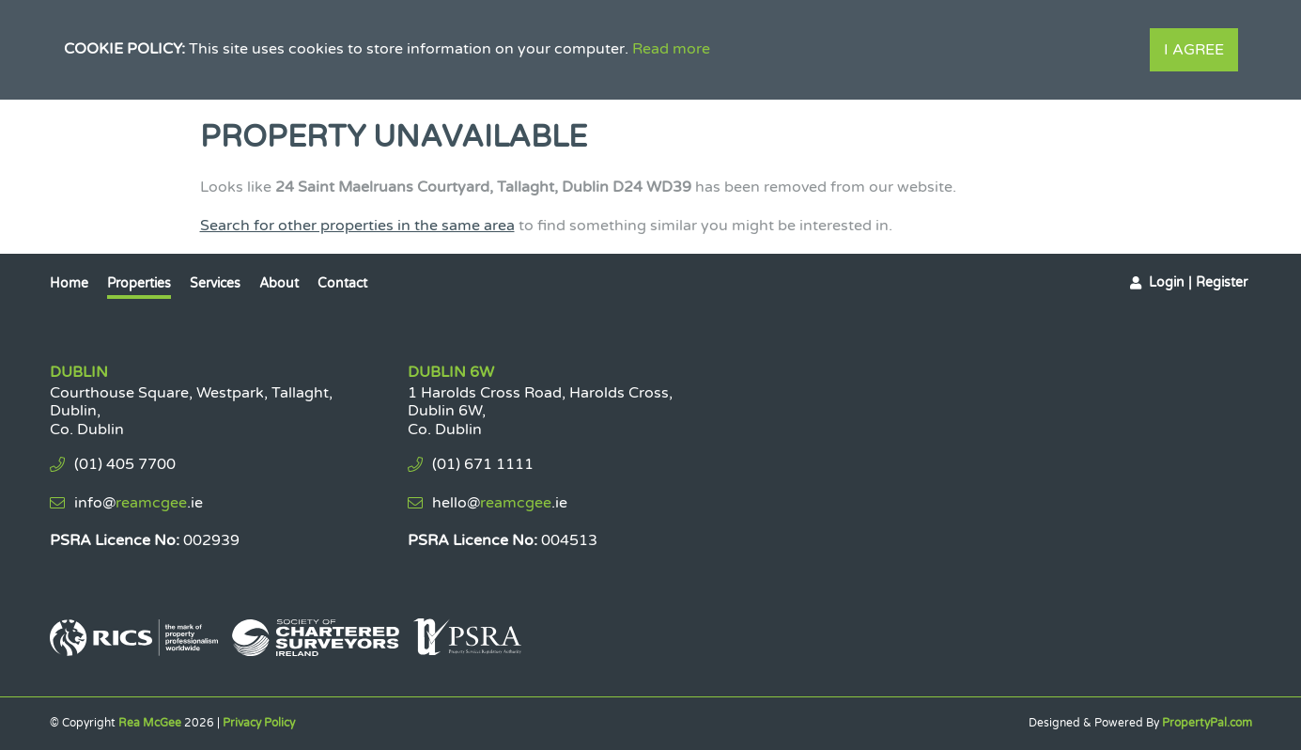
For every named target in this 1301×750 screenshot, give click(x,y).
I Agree (1194, 49)
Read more (671, 48)
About (279, 283)
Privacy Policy (259, 722)
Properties (139, 283)
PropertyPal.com (1207, 722)
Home (69, 283)
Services (215, 283)
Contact (342, 283)
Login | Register (1198, 282)
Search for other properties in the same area (357, 225)
